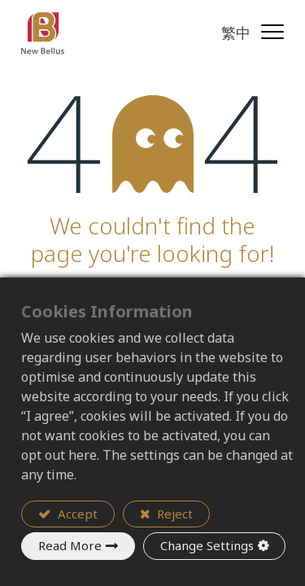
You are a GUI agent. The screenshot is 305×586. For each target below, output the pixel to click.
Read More (70, 545)
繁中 (236, 32)
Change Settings (207, 545)
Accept (76, 513)
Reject (173, 513)
